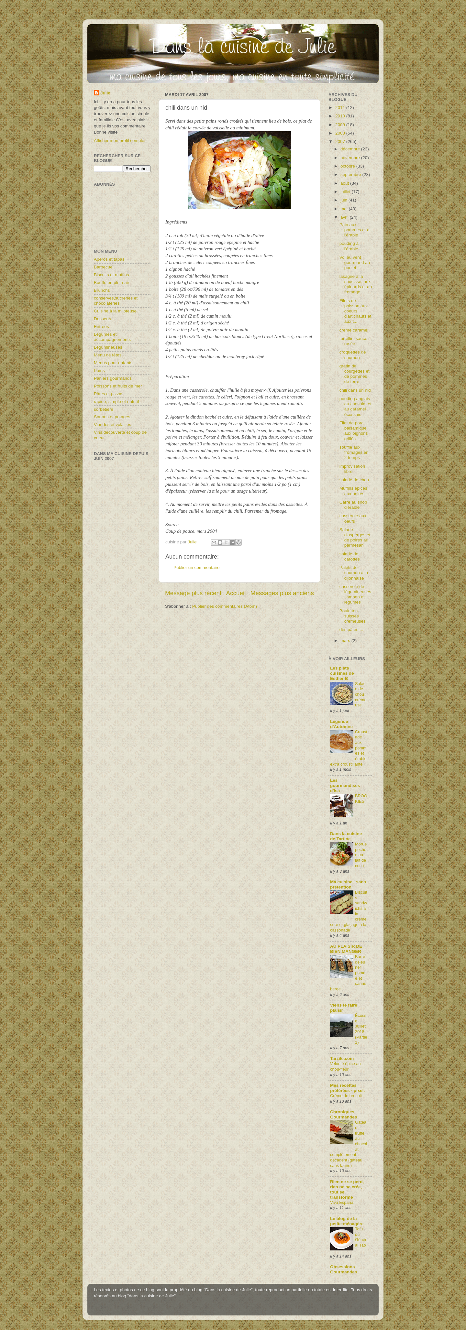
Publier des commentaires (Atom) (224, 606)
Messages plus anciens (282, 593)
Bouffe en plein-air (111, 282)
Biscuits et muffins (111, 274)
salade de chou (354, 479)
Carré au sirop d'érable (353, 505)
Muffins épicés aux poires (353, 491)
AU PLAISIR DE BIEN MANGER (346, 949)
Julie (105, 93)
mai (344, 208)
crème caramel (353, 330)
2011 (340, 107)
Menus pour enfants (113, 362)
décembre (350, 149)
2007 (340, 141)
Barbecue (103, 267)
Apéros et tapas (109, 259)
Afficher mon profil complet (120, 140)
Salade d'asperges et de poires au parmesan (355, 537)
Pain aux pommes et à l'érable (354, 229)
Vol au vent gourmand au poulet (354, 262)
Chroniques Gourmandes (343, 1114)
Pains (99, 370)
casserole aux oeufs (352, 518)
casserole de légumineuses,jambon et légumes (355, 594)
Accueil (236, 593)
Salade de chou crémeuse (361, 694)
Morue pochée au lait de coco (361, 855)
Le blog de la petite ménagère (347, 1221)
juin (344, 200)
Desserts (102, 318)
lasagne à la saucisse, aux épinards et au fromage (355, 284)
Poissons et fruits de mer (118, 386)
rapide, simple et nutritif (116, 401)
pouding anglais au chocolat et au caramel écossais (355, 406)
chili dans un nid (355, 390)
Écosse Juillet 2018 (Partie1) (361, 1029)
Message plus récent (193, 593)
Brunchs (102, 290)
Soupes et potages (112, 416)
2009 (340, 124)
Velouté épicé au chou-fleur (345, 1066)
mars (345, 640)
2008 (340, 133)
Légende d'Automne (341, 724)
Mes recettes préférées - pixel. (347, 1088)
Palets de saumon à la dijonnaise (353, 572)
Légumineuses (108, 347)
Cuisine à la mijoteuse (115, 311)
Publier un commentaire (196, 567)
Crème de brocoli (346, 1095)
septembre (351, 174)
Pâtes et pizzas (109, 393)
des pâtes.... (351, 629)
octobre (348, 166)
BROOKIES (361, 798)
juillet (346, 191)
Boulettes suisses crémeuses (352, 616)
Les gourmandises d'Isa (345, 785)
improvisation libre (352, 469)
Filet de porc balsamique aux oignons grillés (353, 430)
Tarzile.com (342, 1058)
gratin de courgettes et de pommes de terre (354, 374)
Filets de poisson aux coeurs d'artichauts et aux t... (355, 311)
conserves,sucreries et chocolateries (116, 301)
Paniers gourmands (113, 378)
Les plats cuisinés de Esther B (342, 673)
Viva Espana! (342, 1202)
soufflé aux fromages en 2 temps (354, 452)
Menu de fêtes (108, 355)
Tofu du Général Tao (361, 1237)
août (345, 183)
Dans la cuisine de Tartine (346, 836)
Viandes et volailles (112, 424)
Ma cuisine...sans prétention (348, 884)
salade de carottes (349, 556)
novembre (350, 157)
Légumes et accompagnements (112, 337)
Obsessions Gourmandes (343, 1269)
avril (345, 217)
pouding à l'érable (349, 246)
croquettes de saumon (352, 355)
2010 (340, 116)
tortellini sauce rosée (353, 341)
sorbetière (103, 409)
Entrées (101, 326)
